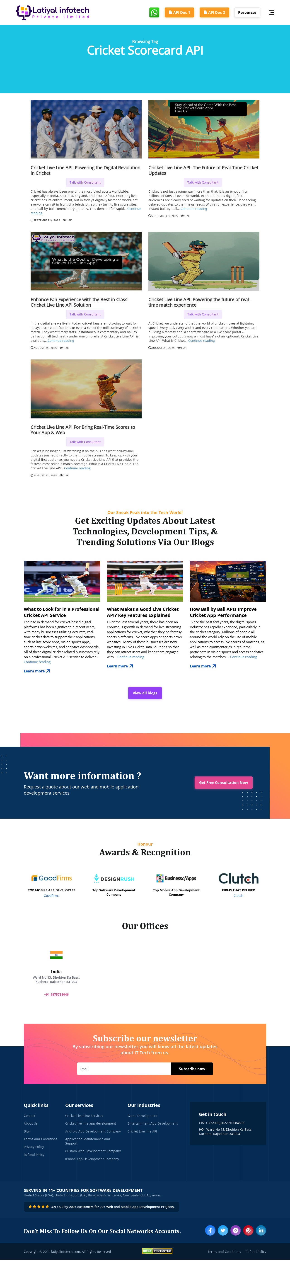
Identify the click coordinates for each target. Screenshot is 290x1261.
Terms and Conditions (40, 1140)
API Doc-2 (213, 12)
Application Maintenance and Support (87, 1142)
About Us (31, 1124)
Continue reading (194, 208)
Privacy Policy (34, 1148)
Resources (247, 12)
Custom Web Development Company (93, 1152)
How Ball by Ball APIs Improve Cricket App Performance (223, 612)
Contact (29, 1116)
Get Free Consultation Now (223, 783)
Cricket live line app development (90, 1124)
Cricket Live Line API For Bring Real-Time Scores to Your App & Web (83, 430)
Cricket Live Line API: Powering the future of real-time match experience (199, 302)
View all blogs (145, 693)
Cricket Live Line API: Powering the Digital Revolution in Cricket (85, 170)
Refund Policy (34, 1156)
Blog (27, 1132)
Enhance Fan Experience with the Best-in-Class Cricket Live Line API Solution (79, 302)
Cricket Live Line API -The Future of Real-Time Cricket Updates (203, 170)
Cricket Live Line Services (84, 1116)
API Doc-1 (177, 12)
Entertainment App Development (153, 1124)
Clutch (238, 896)
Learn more (37, 671)
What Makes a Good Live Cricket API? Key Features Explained (143, 612)
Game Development (142, 1116)
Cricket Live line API (142, 1132)
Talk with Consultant (85, 182)
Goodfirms (51, 896)
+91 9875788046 (54, 995)
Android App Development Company (93, 1132)
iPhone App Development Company (92, 1160)
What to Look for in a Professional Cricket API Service (61, 612)
